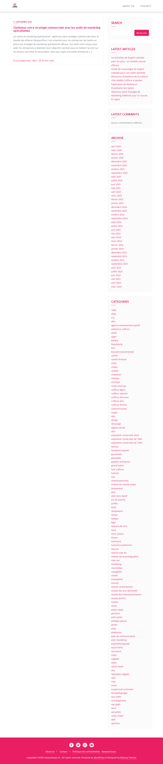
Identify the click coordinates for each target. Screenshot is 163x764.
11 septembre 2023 (22, 22)
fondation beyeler (120, 450)
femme (114, 446)
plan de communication (123, 636)
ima (113, 476)
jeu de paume (118, 499)
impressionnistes (120, 480)
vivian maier (117, 715)
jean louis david (119, 495)
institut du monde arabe (123, 484)
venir (113, 708)
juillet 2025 (116, 180)
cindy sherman (118, 386)
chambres (116, 374)
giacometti (116, 454)
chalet (114, 367)
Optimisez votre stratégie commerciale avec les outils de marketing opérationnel (56, 29)
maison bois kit (118, 552)
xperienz (115, 723)
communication (119, 408)
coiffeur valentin (119, 393)
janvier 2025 (117, 203)
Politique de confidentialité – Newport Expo (94, 751)
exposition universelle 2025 (125, 435)
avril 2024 (116, 237)
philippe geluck (119, 621)
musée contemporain (122, 586)
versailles (116, 712)
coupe (114, 412)
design (114, 420)
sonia (114, 685)
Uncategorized (22, 60)
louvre (114, 537)
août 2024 (116, 222)
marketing (116, 564)
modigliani (116, 571)
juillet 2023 (116, 271)
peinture (115, 613)
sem (113, 677)
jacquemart (117, 488)
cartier (114, 355)
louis (113, 530)
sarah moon (117, 666)
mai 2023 (115, 279)
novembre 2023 (119, 256)
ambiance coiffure (120, 329)
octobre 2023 (117, 260)
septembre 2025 (119, 172)
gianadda (116, 458)
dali (113, 416)
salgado (115, 658)
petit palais (117, 617)
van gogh (115, 704)
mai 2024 (115, 233)
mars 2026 (116, 150)
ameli (114, 332)
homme (115, 473)
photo (114, 624)
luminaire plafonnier (121, 545)
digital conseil (118, 427)
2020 (113, 313)
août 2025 (116, 176)
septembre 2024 (119, 218)
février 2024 (117, 245)
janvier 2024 (117, 248)
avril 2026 (116, 146)
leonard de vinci (119, 526)
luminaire (116, 541)
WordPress (99, 757)
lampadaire (117, 511)
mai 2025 (115, 188)
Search (116, 23)
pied (113, 628)
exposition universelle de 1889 (126, 439)
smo (113, 681)
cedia (114, 363)
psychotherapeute (120, 643)
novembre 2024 (119, 210)
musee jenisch (118, 598)
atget (113, 336)
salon (114, 662)
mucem (115, 583)
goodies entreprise (120, 461)
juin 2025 (116, 184)
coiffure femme (119, 404)
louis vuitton (117, 533)
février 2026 (117, 153)
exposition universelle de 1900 (126, 442)
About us (50, 751)
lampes (115, 518)
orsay (114, 605)
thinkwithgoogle (119, 693)
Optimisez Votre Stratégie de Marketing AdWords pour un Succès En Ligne (129, 95)
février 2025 (117, 199)
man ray (115, 560)
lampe (114, 514)
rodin (114, 655)
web (113, 719)
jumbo (114, 503)
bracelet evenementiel (122, 351)
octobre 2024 (117, 214)
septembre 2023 (119, 263)
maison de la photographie (124, 556)
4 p (112, 317)
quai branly (117, 647)
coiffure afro (117, 401)
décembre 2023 (119, 252)
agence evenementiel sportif (125, 325)
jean (113, 492)
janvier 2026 (117, 157)
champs (115, 378)
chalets (114, 370)
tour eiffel (116, 696)
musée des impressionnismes (126, 594)
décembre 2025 (119, 161)
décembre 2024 (119, 207)
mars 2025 (116, 195)
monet (114, 575)
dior (113, 431)
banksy (114, 340)
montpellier (117, 579)
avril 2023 (116, 282)
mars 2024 (116, 241)
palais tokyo (117, 609)
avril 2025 (116, 191)
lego (113, 522)
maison (115, 549)
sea (113, 670)
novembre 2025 (119, 165)
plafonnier (116, 632)
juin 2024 (116, 229)
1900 (113, 310)
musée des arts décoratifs (124, 590)
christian (115, 382)
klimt (113, 507)
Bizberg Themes (128, 757)
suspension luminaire (122, 689)
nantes (114, 602)
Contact (63, 751)
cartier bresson (119, 359)
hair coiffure (117, 469)
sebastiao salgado (120, 674)
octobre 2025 (117, 169)
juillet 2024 (116, 226)
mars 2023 (116, 286)
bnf (113, 348)
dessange (116, 423)
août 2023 (116, 267)
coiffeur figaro (118, 389)
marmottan (117, 568)
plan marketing (119, 639)
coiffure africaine (120, 397)
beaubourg (116, 344)
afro (113, 321)
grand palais (117, 465)
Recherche (142, 33)
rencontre (116, 651)
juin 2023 (116, 275)
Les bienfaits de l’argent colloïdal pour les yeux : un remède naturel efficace (128, 61)
